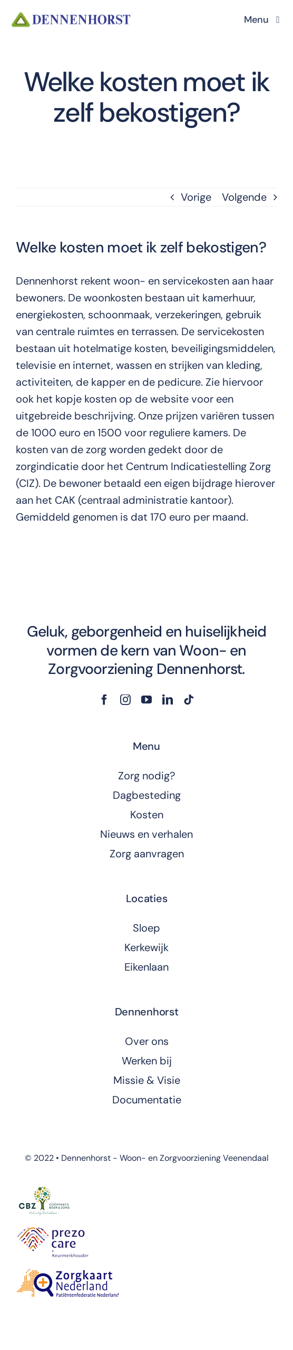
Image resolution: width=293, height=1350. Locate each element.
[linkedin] (167, 699)
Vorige (196, 197)
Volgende (244, 197)
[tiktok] (188, 699)
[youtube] (146, 699)
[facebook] (104, 699)
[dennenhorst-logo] (71, 15)
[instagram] (125, 699)
